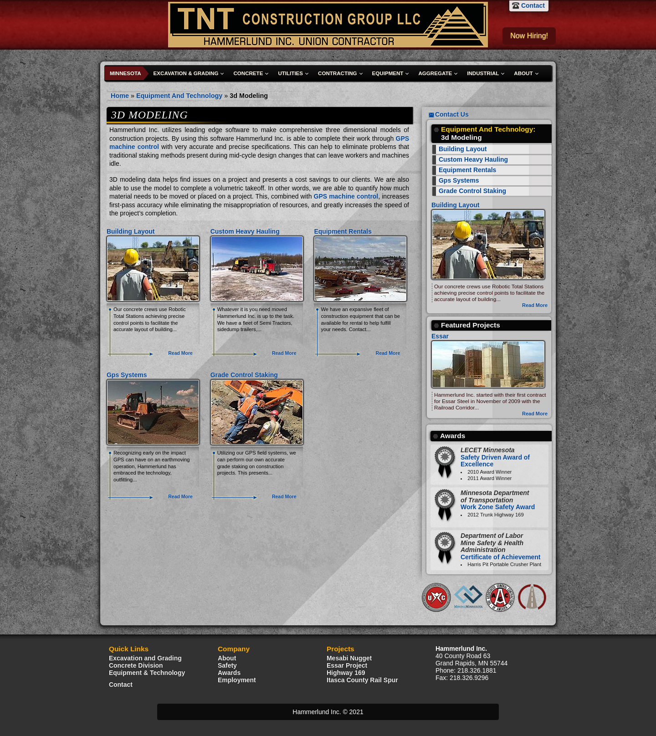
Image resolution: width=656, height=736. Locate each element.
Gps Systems (127, 374)
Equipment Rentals (342, 231)
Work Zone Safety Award (498, 500)
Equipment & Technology (147, 672)
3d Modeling (249, 95)
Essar (440, 336)
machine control (134, 146)
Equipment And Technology (179, 95)
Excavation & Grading (186, 73)
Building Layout (130, 231)
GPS (402, 138)
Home (120, 95)
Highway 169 (346, 672)
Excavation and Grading (145, 658)
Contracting (337, 73)
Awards (229, 672)
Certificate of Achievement (501, 546)
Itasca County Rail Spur (362, 680)
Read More (180, 353)
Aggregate (435, 73)
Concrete (248, 73)
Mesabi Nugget (349, 658)
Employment (237, 680)
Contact (533, 5)
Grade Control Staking (244, 374)
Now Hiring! (529, 36)
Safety (227, 665)
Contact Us (452, 114)
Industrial (483, 73)
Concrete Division (136, 665)
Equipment (388, 73)
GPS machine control (346, 196)
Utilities (290, 73)
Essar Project (347, 665)
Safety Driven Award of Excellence (495, 457)
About (523, 73)
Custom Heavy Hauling (245, 231)
